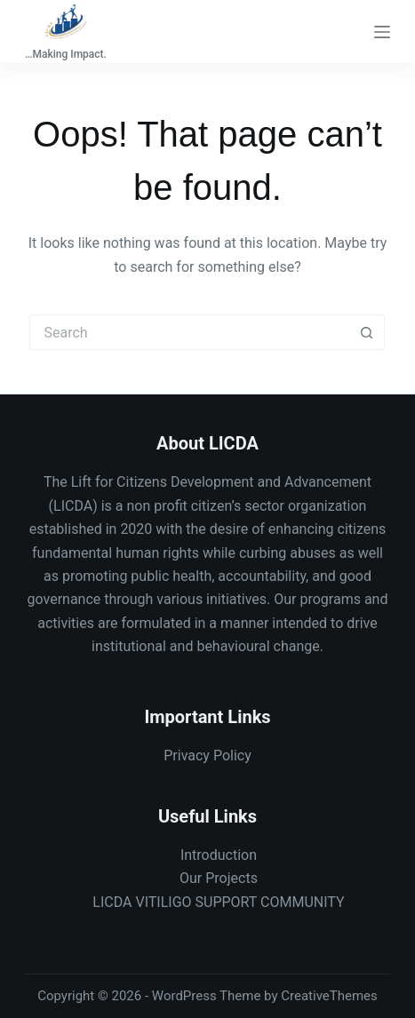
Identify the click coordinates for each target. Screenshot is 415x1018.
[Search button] (367, 332)
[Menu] (382, 32)
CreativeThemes (329, 996)
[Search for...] (189, 332)
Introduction (218, 855)
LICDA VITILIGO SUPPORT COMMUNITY (218, 902)
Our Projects (219, 878)
